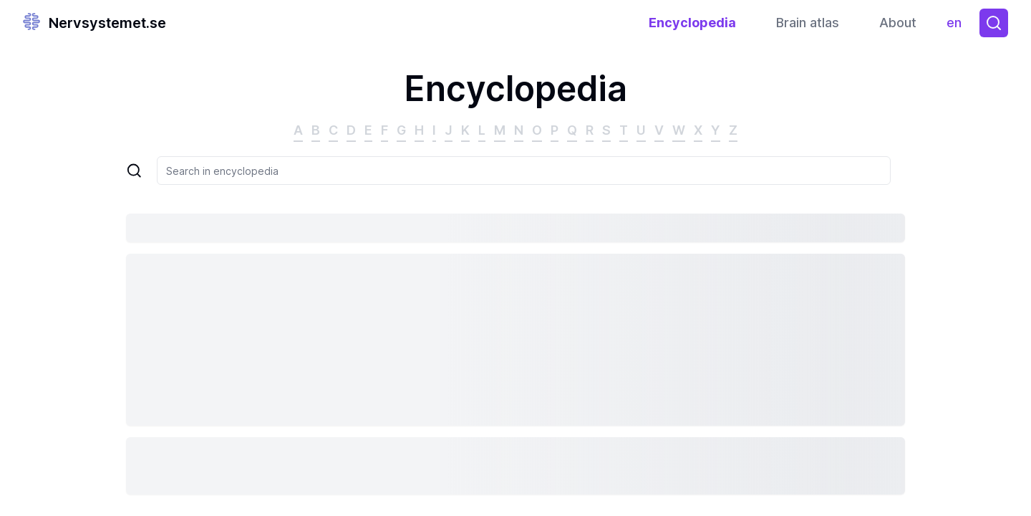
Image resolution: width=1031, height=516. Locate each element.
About (897, 22)
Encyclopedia (692, 22)
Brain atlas (807, 22)
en (958, 26)
